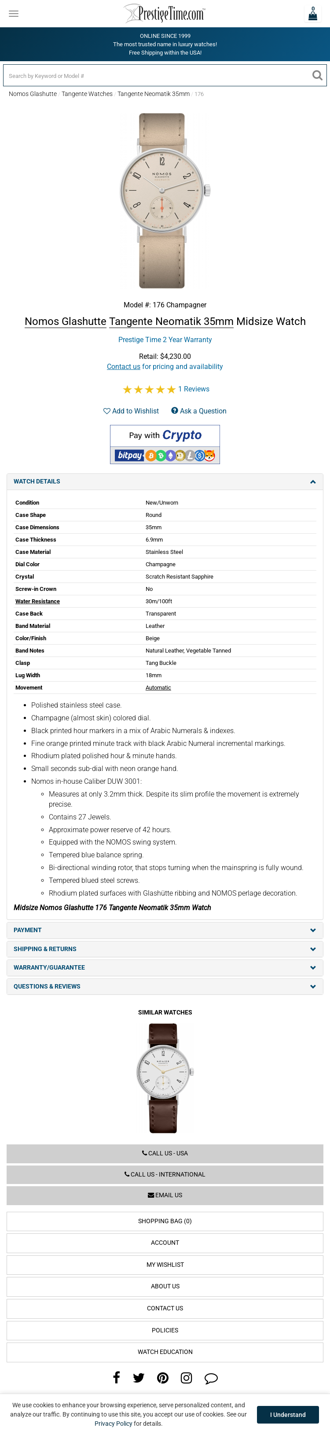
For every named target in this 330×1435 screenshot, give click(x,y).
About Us (165, 1286)
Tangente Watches (87, 93)
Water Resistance (37, 601)
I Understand (288, 1414)
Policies (165, 1330)
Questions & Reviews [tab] (165, 986)
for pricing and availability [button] (165, 366)
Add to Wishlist (131, 411)
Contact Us (165, 1308)
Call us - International (165, 1174)
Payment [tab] (165, 930)
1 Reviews (193, 389)
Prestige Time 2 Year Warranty (165, 340)
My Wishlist (165, 1265)
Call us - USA (165, 1153)
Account (165, 1243)
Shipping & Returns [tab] (165, 949)
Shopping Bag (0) (165, 1221)
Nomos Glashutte (33, 93)
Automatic (158, 687)
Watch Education (165, 1352)
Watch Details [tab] (165, 481)
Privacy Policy (113, 1423)
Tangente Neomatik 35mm (153, 93)
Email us (165, 1195)
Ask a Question (199, 411)
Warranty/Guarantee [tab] (165, 967)
